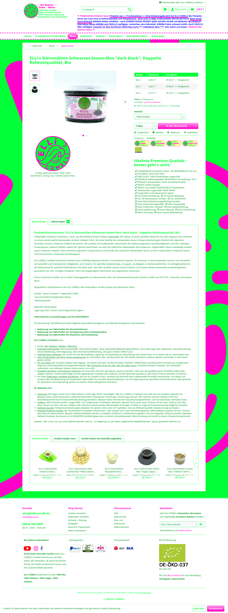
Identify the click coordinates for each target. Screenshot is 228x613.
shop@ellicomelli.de (36, 513)
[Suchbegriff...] (106, 9)
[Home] (27, 36)
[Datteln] (100, 36)
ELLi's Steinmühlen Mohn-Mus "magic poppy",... (147, 470)
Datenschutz (120, 516)
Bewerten (173, 132)
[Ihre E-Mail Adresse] (178, 524)
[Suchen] (129, 9)
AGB (116, 513)
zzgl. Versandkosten (152, 102)
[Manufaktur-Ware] (136, 36)
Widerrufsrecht (121, 527)
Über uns (118, 520)
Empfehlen (191, 132)
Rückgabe (73, 523)
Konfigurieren (216, 608)
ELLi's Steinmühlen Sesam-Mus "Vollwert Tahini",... (180, 470)
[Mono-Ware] (115, 36)
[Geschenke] (157, 36)
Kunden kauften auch (65, 438)
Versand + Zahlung (77, 520)
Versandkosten (144, 592)
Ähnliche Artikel (40, 438)
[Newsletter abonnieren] (200, 524)
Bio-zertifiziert (175, 575)
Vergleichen (141, 132)
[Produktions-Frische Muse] (50, 36)
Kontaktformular (30, 517)
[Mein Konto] (179, 9)
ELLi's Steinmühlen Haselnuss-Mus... (48, 470)
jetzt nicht (199, 608)
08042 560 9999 (32, 524)
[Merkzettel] (165, 9)
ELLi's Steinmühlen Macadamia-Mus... (114, 470)
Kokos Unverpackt (77, 530)
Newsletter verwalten (78, 516)
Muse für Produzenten (79, 527)
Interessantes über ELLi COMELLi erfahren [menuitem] (181, 2)
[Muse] (73, 36)
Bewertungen (60, 221)
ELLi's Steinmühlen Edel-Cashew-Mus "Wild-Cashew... (81, 470)
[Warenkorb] (197, 9)
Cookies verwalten (77, 513)
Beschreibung (39, 221)
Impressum (119, 523)
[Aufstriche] (86, 36)
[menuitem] (106, 9)
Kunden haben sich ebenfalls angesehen (102, 438)
